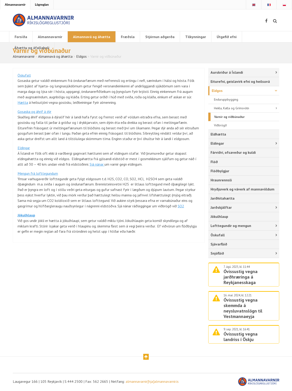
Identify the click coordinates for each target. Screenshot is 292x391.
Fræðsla (128, 36)
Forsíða (21, 36)
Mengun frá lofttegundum (38, 174)
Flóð (214, 162)
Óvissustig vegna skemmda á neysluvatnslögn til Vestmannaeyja (243, 309)
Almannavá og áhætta (91, 36)
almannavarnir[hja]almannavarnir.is (152, 382)
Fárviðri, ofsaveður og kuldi (233, 153)
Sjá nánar (97, 165)
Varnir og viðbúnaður (229, 117)
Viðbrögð (220, 126)
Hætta (23, 103)
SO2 (181, 207)
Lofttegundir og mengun (231, 226)
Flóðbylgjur (220, 171)
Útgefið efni (227, 36)
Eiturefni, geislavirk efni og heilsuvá (240, 82)
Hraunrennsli (221, 180)
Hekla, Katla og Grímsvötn (231, 109)
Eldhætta (218, 135)
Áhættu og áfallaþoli (31, 47)
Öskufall (24, 76)
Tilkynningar (195, 36)
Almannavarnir (15, 4)
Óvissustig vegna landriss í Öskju (241, 337)
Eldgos (217, 91)
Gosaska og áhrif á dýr (34, 112)
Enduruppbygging (226, 100)
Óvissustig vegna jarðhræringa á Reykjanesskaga (241, 277)
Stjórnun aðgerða (160, 36)
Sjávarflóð (219, 244)
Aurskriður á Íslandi (227, 72)
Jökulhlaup (219, 217)
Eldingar (24, 149)
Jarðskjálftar (221, 208)
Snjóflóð (217, 254)
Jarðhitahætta (223, 199)
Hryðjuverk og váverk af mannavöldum (242, 190)
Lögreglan (42, 4)
